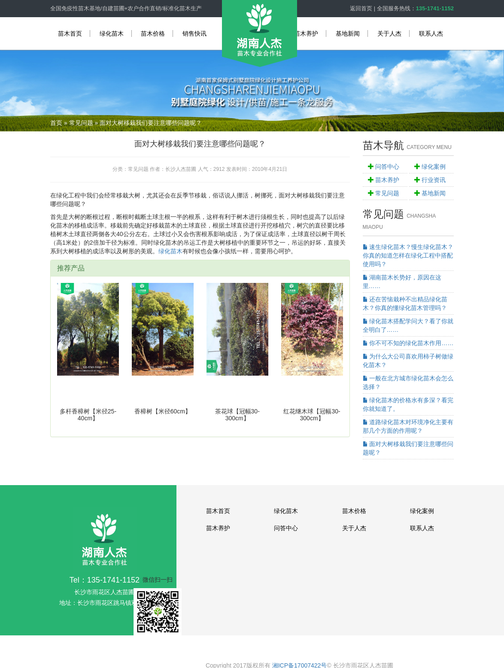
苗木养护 (306, 33)
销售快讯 (194, 33)
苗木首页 (70, 33)
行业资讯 (434, 179)
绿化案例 (434, 166)
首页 (56, 122)
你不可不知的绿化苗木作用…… (408, 343)
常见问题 (81, 122)
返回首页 (361, 8)
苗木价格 (153, 33)
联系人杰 (431, 33)
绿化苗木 (112, 33)
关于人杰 (389, 33)
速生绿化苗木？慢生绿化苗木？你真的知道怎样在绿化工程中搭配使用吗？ (408, 255)
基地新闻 (348, 33)
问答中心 (387, 166)
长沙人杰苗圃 (180, 169)
